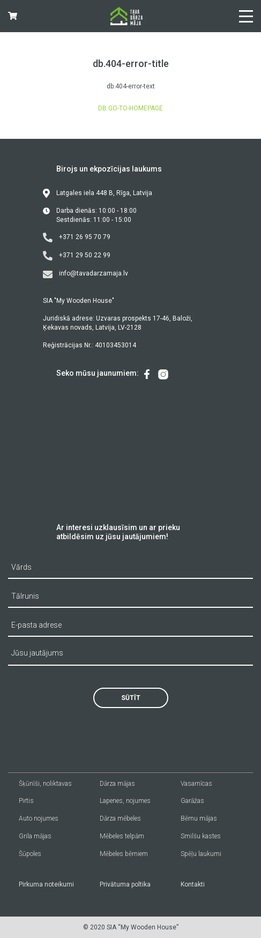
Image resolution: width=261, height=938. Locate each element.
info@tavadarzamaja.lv (85, 274)
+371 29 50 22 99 (76, 255)
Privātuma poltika (125, 884)
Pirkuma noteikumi (46, 884)
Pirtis (26, 801)
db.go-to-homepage (130, 108)
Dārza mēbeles (120, 818)
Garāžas (192, 801)
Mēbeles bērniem (124, 854)
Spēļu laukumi (201, 854)
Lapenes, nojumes (125, 801)
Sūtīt (130, 698)
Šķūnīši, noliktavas (45, 783)
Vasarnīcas (196, 783)
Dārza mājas (117, 783)
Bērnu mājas (199, 818)
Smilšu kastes (201, 836)
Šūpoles (30, 854)
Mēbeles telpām (122, 836)
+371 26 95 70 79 (76, 237)
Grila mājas (35, 836)
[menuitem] (147, 374)
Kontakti (193, 884)
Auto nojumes (38, 818)
